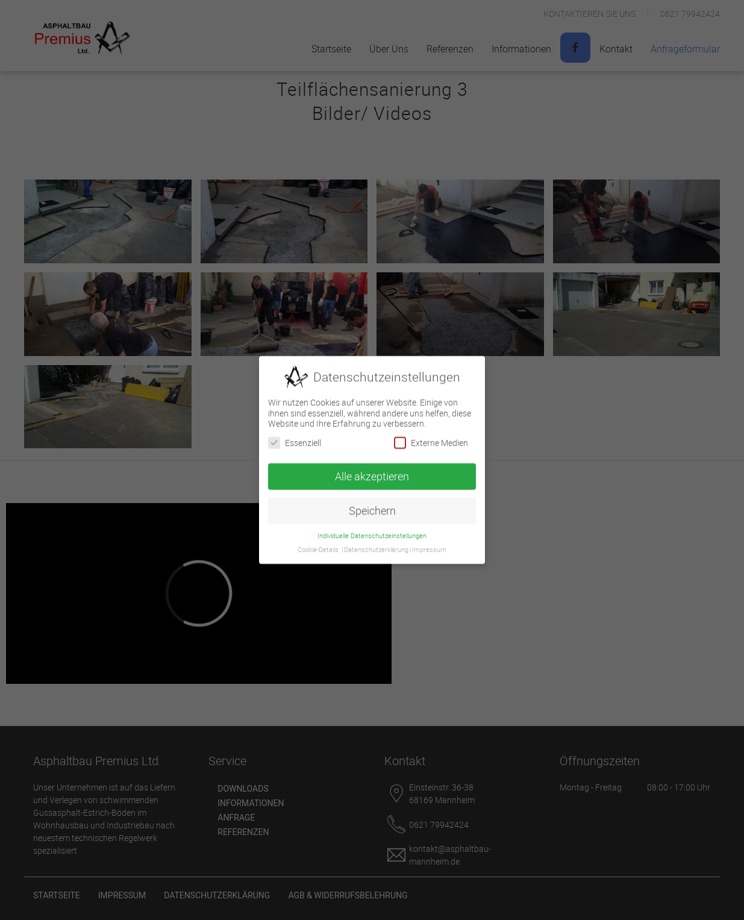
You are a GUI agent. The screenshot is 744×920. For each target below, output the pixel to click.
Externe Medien (431, 438)
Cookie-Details (318, 545)
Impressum (429, 545)
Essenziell (294, 438)
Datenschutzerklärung (376, 545)
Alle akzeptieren (372, 472)
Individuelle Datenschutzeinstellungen (372, 531)
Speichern (372, 506)
